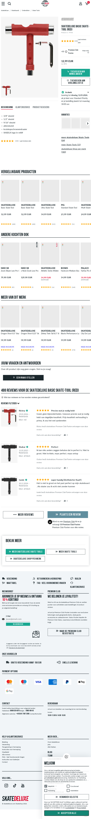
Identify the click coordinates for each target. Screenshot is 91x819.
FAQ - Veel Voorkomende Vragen (49, 583)
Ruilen (75, 579)
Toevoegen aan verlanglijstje (75, 81)
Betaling (5, 742)
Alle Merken (52, 747)
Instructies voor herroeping (11, 749)
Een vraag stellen (23, 378)
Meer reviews (23, 514)
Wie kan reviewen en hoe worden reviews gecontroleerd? (25, 397)
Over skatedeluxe (53, 742)
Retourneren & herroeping (46, 579)
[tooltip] (88, 52)
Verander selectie (66, 797)
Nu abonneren (18, 624)
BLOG (50, 752)
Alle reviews (6, 755)
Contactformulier (36, 714)
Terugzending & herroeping (11, 747)
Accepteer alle (66, 813)
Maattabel (9, 583)
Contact (5, 762)
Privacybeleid (81, 808)
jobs (49, 744)
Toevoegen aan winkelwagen (76, 72)
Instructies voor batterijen (11, 759)
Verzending (9, 579)
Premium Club (69, 521)
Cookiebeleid (69, 808)
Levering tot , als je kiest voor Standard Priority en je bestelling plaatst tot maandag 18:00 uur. (75, 98)
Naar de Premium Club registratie (68, 632)
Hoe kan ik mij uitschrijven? (17, 648)
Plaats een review (68, 514)
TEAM (50, 755)
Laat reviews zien (25, 141)
